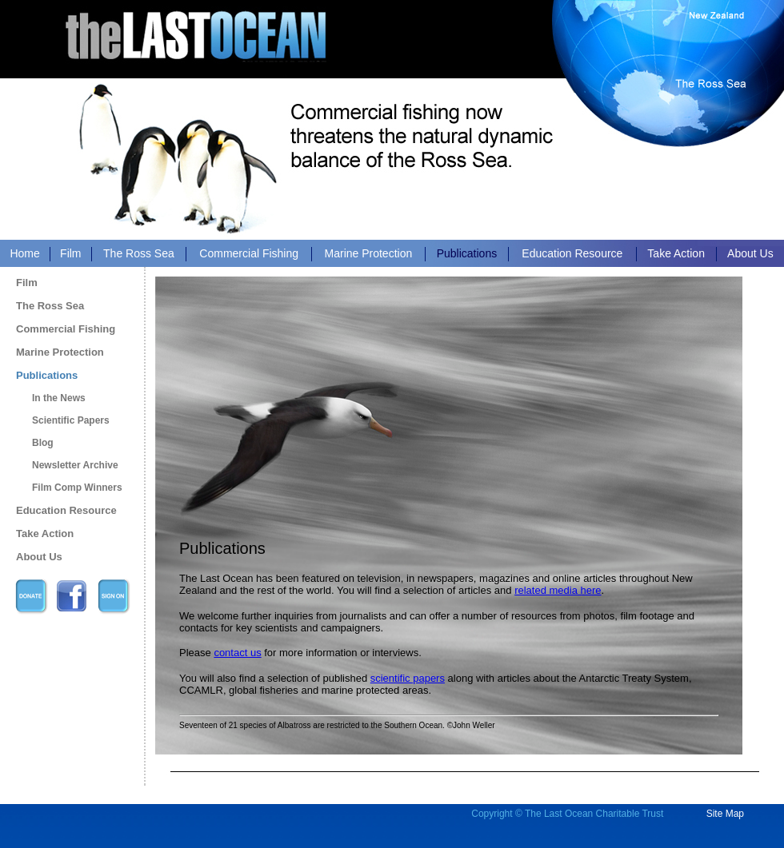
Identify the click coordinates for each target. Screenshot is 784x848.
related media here (557, 590)
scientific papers (407, 678)
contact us (237, 653)
